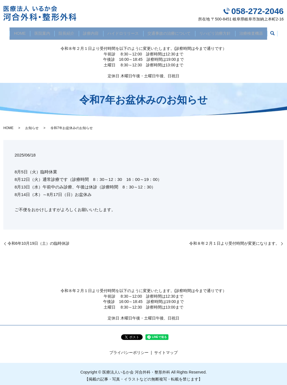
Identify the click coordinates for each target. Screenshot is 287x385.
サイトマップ (166, 349)
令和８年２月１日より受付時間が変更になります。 (234, 240)
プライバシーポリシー (129, 349)
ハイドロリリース (124, 31)
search (278, 32)
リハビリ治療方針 (219, 31)
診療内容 (90, 31)
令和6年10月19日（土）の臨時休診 (39, 240)
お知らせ (32, 124)
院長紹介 (64, 31)
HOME (14, 31)
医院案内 (38, 31)
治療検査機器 (256, 31)
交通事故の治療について (171, 31)
